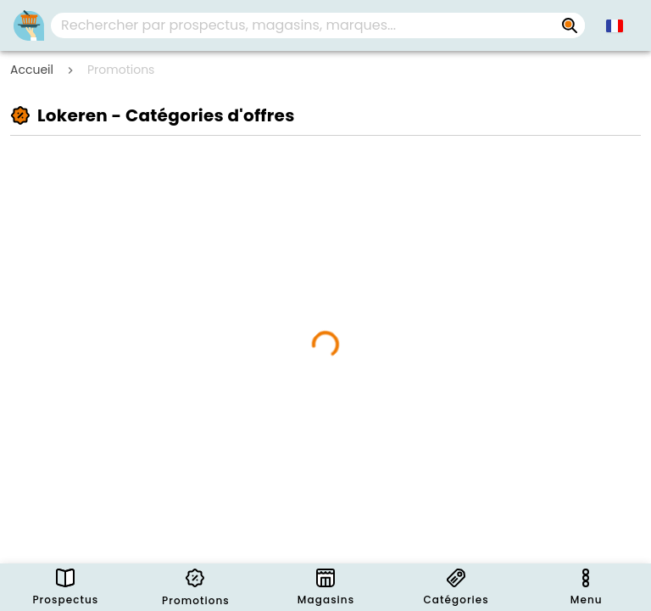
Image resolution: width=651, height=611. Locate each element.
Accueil (31, 69)
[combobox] (318, 25)
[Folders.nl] (29, 25)
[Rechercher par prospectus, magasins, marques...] (569, 25)
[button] (614, 25)
